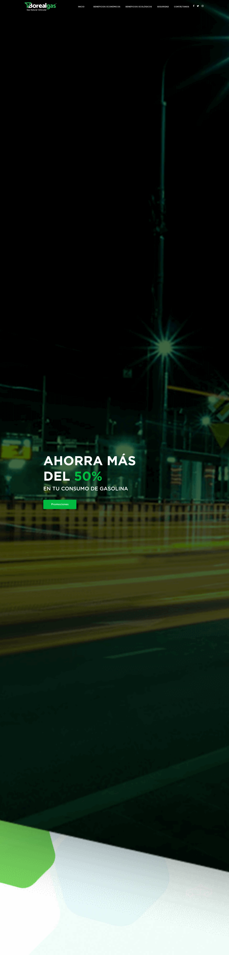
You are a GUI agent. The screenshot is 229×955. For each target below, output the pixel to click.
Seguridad (163, 7)
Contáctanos (181, 7)
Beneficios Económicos (106, 7)
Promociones (60, 504)
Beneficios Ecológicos (138, 7)
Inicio (81, 7)
